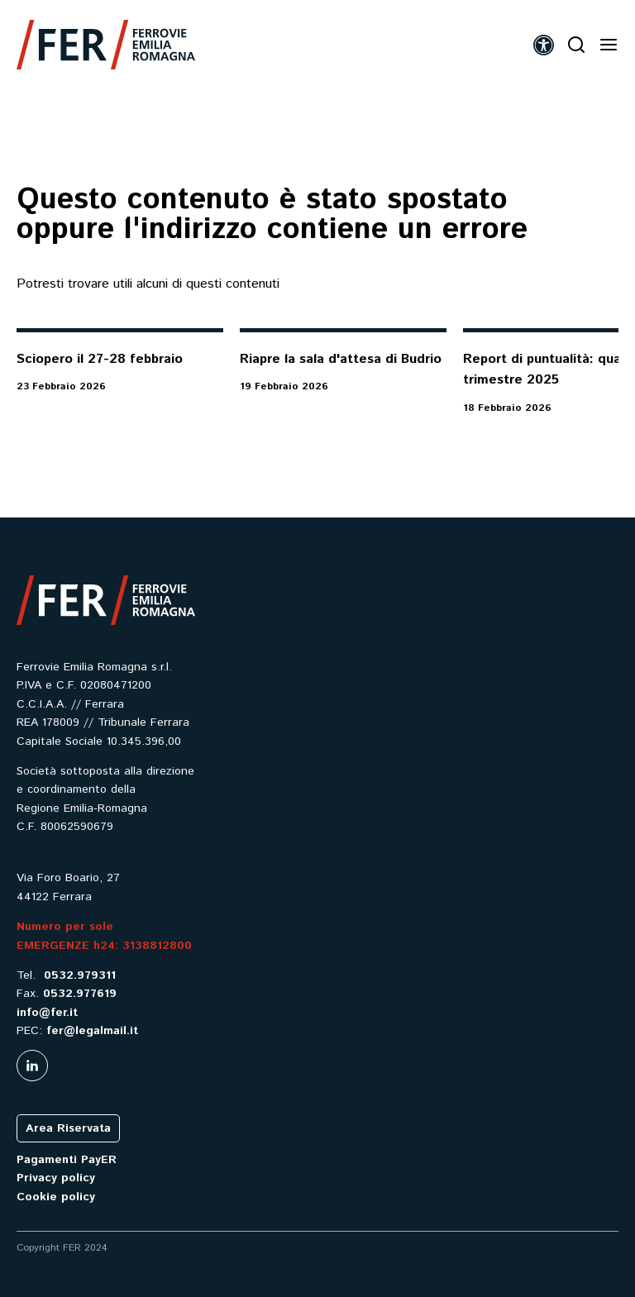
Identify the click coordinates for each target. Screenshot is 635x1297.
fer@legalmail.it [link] (92, 1031)
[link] (106, 44)
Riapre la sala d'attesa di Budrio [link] (341, 359)
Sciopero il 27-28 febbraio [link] (100, 359)
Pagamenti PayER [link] (67, 1160)
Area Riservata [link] (68, 1128)
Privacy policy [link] (56, 1178)
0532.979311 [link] (80, 975)
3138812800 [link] (157, 945)
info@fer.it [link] (47, 1012)
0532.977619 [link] (80, 993)
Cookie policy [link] (56, 1197)
